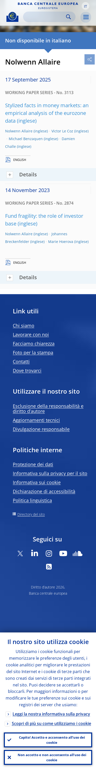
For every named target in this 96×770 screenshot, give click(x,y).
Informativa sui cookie (37, 482)
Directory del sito (31, 514)
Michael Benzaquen (26, 138)
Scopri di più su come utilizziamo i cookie (51, 723)
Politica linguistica (32, 500)
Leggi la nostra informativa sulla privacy (51, 714)
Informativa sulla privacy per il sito (50, 473)
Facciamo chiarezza (34, 343)
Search (68, 16)
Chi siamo (23, 325)
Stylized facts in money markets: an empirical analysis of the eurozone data (47, 113)
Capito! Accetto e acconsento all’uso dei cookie (52, 740)
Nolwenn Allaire (19, 131)
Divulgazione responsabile (41, 429)
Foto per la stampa (33, 352)
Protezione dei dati (33, 464)
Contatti (21, 361)
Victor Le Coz (62, 131)
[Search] (45, 16)
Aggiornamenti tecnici (36, 420)
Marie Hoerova (60, 241)
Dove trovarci (27, 370)
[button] (85, 6)
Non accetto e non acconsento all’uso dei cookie (52, 757)
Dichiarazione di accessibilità (44, 491)
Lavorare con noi (31, 334)
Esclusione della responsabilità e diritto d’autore (48, 408)
